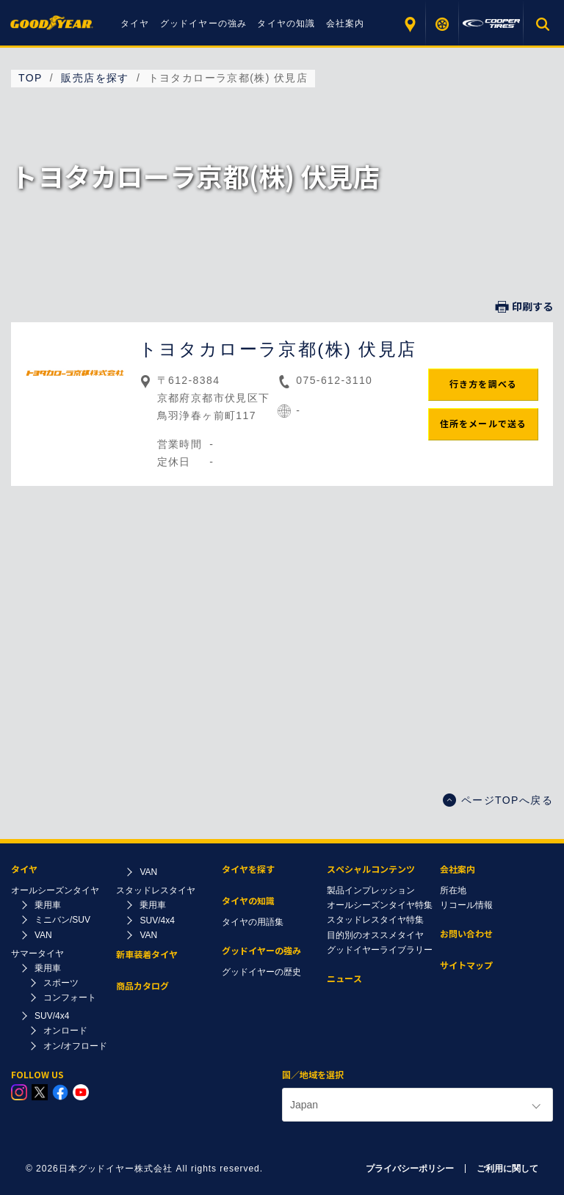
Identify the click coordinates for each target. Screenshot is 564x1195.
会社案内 (345, 23)
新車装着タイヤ (147, 954)
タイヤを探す (442, 24)
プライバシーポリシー (410, 1168)
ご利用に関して (507, 1168)
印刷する (524, 306)
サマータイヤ (37, 953)
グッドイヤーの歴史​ (261, 972)
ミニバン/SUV (62, 920)
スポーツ (61, 983)
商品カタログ (142, 986)
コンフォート (69, 997)
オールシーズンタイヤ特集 (380, 905)
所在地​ (453, 890)
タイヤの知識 (286, 23)
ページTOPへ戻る (498, 800)
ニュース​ (344, 978)
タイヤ (135, 23)
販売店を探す (409, 24)
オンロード (65, 1030)
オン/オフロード (75, 1046)
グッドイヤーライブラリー (380, 950)
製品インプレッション (371, 890)
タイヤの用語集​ (252, 922)
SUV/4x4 (52, 1016)
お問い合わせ (466, 934)
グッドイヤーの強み (203, 23)
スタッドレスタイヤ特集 (375, 920)
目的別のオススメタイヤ (375, 935)
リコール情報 (466, 905)
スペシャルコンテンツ (371, 869)
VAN (43, 935)
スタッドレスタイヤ (155, 890)
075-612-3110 (334, 380)
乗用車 (48, 905)
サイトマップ (466, 965)
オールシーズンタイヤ (55, 890)
